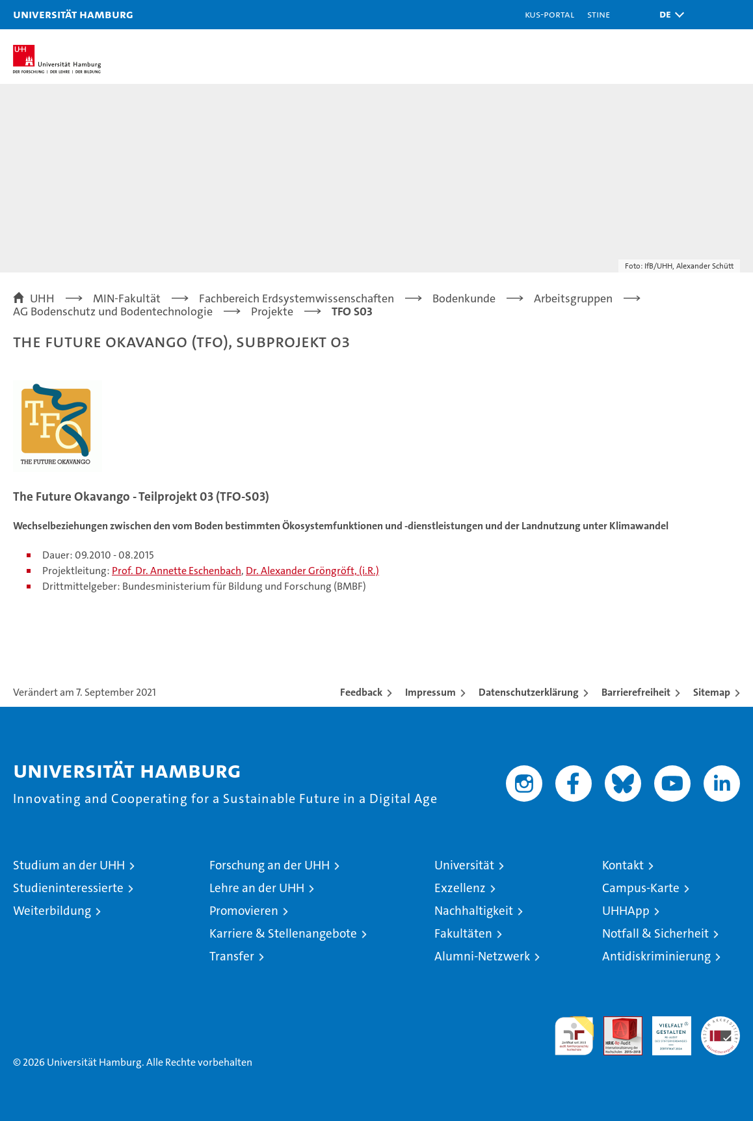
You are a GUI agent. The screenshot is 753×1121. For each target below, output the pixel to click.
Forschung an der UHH (269, 865)
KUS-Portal (549, 14)
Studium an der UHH (69, 865)
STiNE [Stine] (598, 14)
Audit (615, 1023)
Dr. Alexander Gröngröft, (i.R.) (312, 570)
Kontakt (623, 865)
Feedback (361, 692)
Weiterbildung (52, 911)
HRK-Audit (664, 1030)
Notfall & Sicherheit (655, 933)
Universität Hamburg (73, 14)
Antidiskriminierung (656, 956)
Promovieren (243, 911)
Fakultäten (463, 933)
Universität (464, 865)
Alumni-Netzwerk (482, 956)
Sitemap (711, 692)
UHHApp (626, 911)
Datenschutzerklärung (529, 692)
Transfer (231, 956)
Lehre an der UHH (256, 888)
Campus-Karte (641, 888)
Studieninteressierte (68, 888)
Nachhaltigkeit (473, 911)
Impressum (430, 692)
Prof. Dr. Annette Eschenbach (176, 570)
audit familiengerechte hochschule (574, 1035)
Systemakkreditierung (720, 1023)
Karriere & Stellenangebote (283, 933)
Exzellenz (460, 888)
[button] (668, 14)
